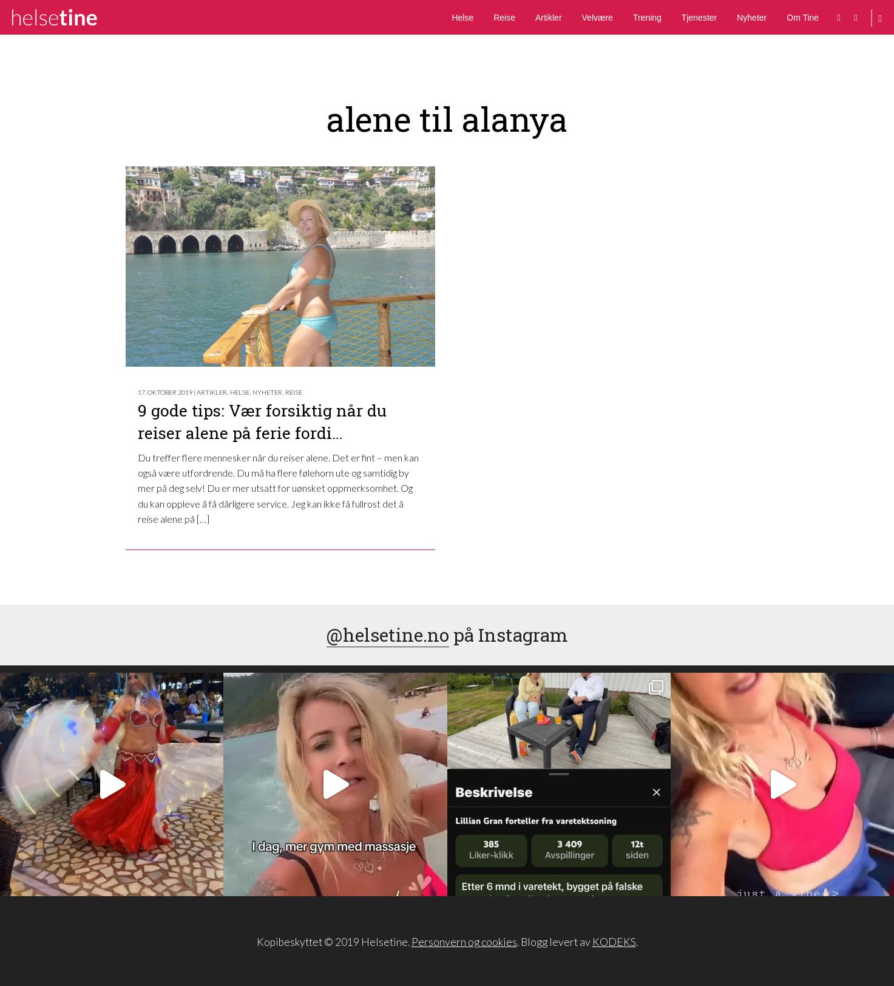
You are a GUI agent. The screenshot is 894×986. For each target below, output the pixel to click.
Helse (462, 17)
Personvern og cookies (464, 942)
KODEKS (614, 942)
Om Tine (803, 17)
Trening (647, 17)
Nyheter (752, 17)
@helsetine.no (388, 635)
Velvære (597, 17)
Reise (504, 17)
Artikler (548, 17)
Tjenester (699, 17)
